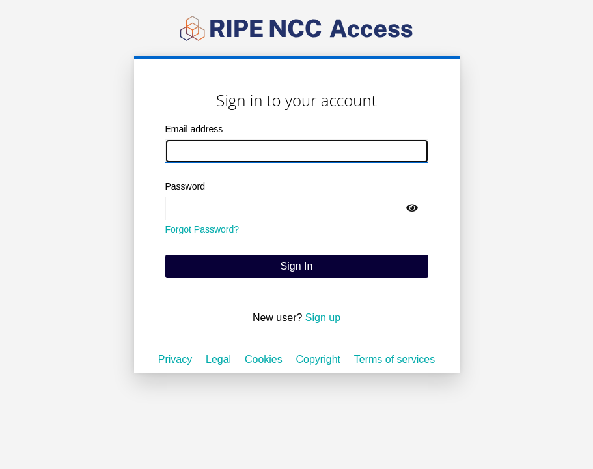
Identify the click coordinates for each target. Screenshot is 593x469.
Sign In (297, 266)
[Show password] (412, 208)
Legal (218, 359)
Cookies (264, 359)
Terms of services (394, 359)
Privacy (175, 359)
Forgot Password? (202, 229)
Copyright (318, 359)
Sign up (322, 317)
